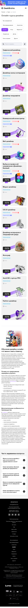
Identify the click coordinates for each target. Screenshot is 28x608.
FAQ (14, 527)
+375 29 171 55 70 (14, 502)
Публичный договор (14, 519)
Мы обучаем (13, 381)
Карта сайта (14, 529)
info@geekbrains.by (14, 504)
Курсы (8, 12)
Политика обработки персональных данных (14, 522)
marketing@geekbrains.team (14, 508)
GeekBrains (4, 412)
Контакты (14, 524)
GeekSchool (14, 531)
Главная (3, 12)
